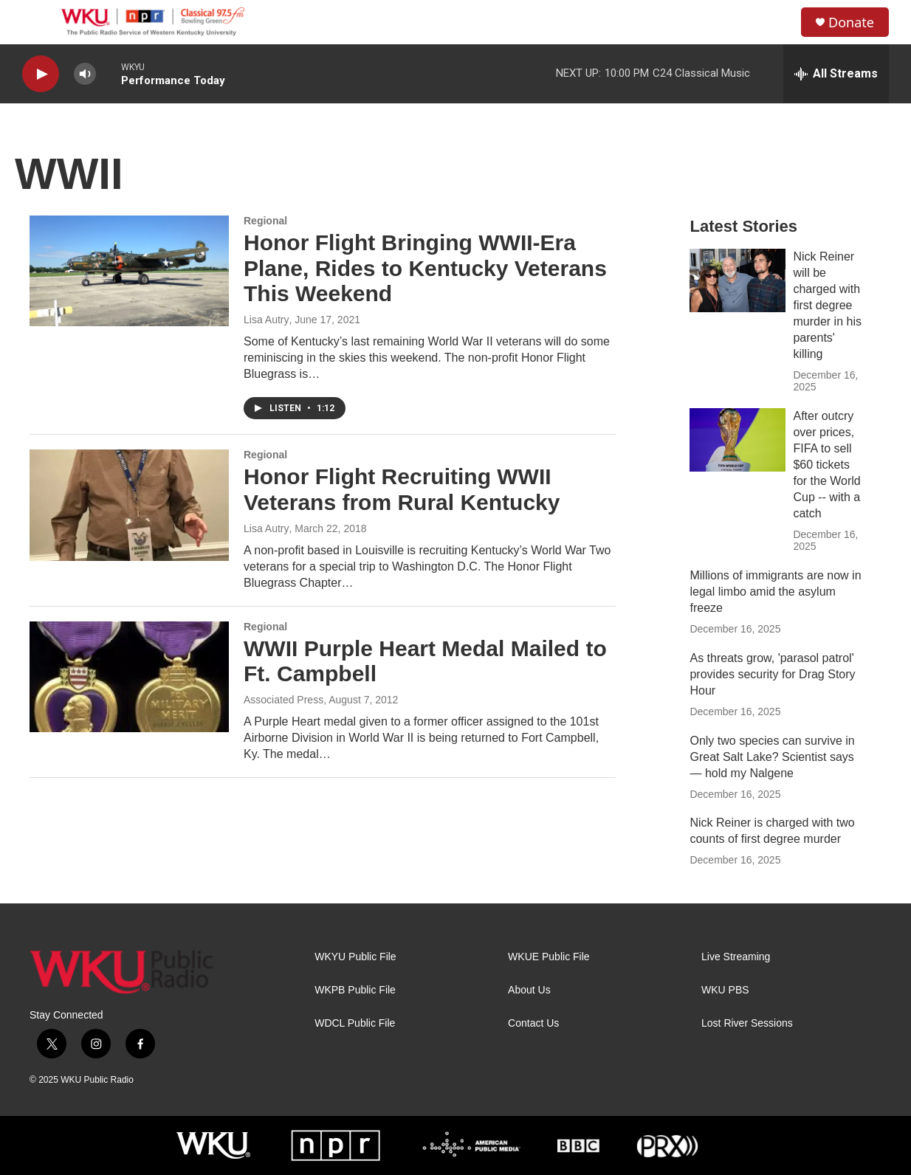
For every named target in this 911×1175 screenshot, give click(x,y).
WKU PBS (725, 990)
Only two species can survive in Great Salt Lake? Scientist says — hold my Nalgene (772, 756)
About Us (529, 990)
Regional (265, 221)
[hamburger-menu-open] (36, 22)
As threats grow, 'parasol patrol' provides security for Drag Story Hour (772, 674)
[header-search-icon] (777, 22)
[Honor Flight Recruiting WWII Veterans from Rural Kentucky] (129, 504)
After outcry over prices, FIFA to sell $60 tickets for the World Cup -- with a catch (826, 465)
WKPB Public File (355, 990)
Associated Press (283, 700)
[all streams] (836, 73)
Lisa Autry (266, 528)
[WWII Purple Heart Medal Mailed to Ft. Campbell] (129, 676)
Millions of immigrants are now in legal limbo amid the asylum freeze (775, 591)
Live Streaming (735, 956)
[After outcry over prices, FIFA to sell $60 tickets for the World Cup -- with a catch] (737, 440)
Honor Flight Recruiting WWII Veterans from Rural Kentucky (402, 489)
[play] (40, 74)
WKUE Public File (548, 956)
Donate (851, 22)
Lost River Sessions (747, 1023)
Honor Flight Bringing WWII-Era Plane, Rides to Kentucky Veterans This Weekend (425, 268)
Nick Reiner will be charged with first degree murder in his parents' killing (827, 305)
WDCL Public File (354, 1023)
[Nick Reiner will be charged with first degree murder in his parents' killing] (737, 280)
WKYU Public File (355, 956)
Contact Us (533, 1023)
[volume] (84, 74)
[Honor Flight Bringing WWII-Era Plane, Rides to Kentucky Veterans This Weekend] (129, 271)
